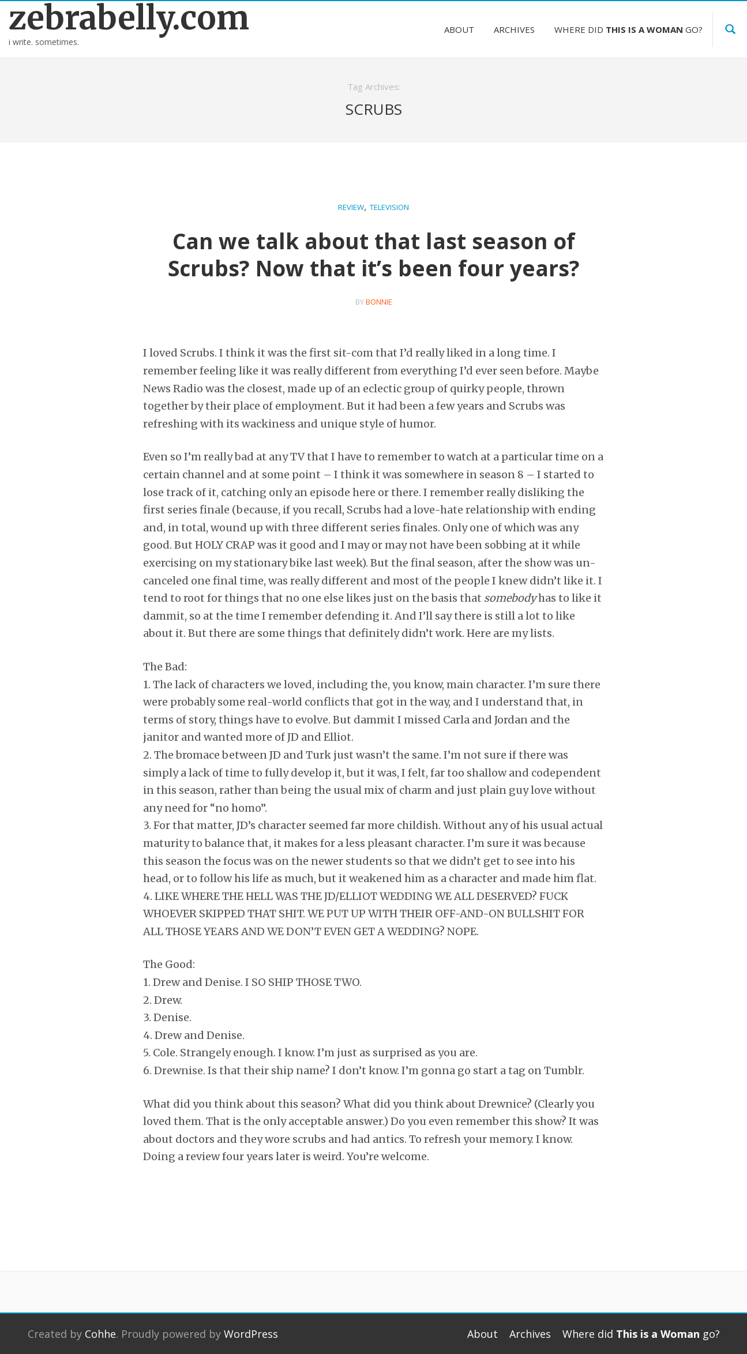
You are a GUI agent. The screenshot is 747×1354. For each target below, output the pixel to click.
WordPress (251, 1334)
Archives (514, 29)
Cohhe (100, 1334)
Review (351, 207)
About (459, 29)
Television (389, 207)
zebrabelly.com (93, 18)
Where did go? (628, 29)
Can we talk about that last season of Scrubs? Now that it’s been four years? (374, 254)
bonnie (379, 302)
